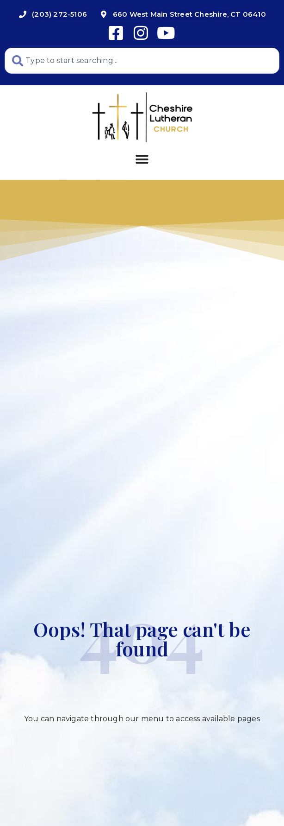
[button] (141, 159)
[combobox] (142, 61)
